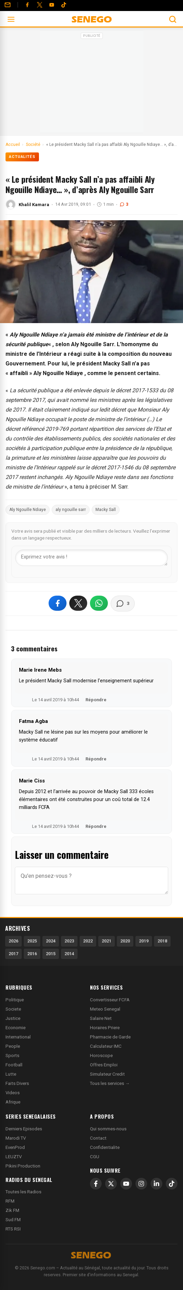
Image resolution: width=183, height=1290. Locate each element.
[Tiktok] (64, 5)
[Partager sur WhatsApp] (99, 603)
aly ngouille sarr (70, 509)
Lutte (11, 1074)
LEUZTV (14, 1156)
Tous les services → (110, 1083)
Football (14, 1064)
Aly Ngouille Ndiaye (27, 509)
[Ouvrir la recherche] (172, 19)
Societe (13, 1009)
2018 (162, 940)
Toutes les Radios (23, 1191)
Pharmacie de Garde (110, 1037)
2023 (69, 940)
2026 (13, 940)
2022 (88, 940)
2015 (50, 953)
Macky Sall (105, 509)
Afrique (13, 1102)
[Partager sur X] (78, 603)
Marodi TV (16, 1138)
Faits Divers (17, 1083)
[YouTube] (51, 5)
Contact (98, 1138)
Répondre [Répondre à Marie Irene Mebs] (95, 699)
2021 (106, 940)
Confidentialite (105, 1147)
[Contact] (7, 4)
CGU (94, 1156)
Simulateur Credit (107, 1074)
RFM (10, 1201)
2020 (125, 940)
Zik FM (12, 1210)
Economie (16, 1027)
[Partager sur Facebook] (58, 603)
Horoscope (101, 1055)
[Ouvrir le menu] (11, 19)
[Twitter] (39, 5)
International (18, 1037)
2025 (32, 940)
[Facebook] (27, 5)
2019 (144, 940)
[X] (111, 1184)
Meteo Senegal (105, 1009)
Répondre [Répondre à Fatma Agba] (95, 758)
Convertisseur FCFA (110, 999)
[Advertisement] (91, 84)
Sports (12, 1055)
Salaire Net (101, 1018)
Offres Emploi (104, 1064)
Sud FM (13, 1219)
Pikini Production (23, 1166)
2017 (13, 953)
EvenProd (15, 1147)
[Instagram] (141, 1184)
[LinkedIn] (156, 1184)
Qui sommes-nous (108, 1128)
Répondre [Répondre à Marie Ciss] (95, 826)
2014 (69, 953)
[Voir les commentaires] (123, 603)
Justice (13, 1018)
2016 (32, 953)
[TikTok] (171, 1184)
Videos (13, 1092)
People (13, 1046)
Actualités (22, 156)
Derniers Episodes (24, 1128)
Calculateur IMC (106, 1046)
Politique (15, 999)
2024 (50, 940)
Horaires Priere (105, 1027)
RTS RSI (13, 1229)
